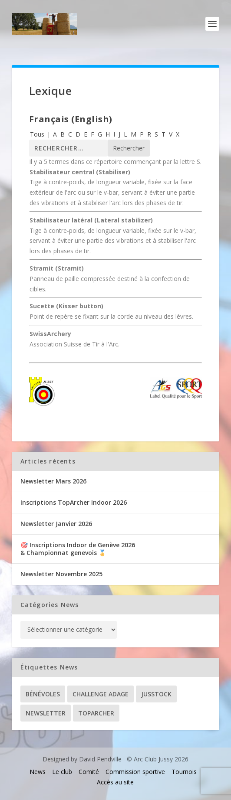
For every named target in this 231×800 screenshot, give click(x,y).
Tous (37, 134)
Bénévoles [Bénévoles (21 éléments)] (43, 694)
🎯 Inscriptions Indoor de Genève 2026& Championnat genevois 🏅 (77, 549)
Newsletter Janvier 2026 (56, 523)
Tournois (184, 771)
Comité (89, 771)
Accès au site (115, 782)
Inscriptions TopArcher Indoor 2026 (73, 502)
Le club (62, 771)
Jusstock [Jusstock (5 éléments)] (156, 694)
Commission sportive (135, 771)
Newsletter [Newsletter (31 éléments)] (46, 713)
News (38, 771)
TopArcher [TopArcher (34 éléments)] (96, 713)
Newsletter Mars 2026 (53, 481)
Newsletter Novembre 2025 (61, 574)
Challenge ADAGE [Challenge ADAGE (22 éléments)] (101, 694)
